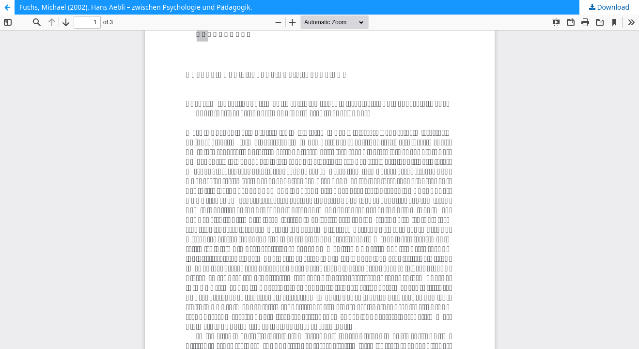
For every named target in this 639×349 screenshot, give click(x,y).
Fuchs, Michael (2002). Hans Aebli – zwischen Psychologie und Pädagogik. (135, 7)
